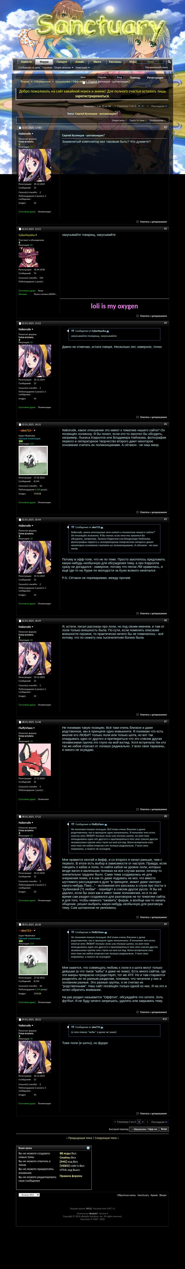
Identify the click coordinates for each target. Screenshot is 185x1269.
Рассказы (115, 61)
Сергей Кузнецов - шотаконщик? (96, 114)
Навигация (81, 67)
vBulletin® (94, 1213)
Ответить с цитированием (152, 221)
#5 (165, 519)
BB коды (65, 1153)
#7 (165, 721)
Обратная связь (126, 1195)
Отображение (157, 120)
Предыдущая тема (80, 1138)
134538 (37, 493)
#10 (165, 1019)
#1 (165, 127)
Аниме (80, 61)
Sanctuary (143, 1195)
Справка (47, 67)
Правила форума (71, 1176)
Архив (154, 1195)
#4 (165, 424)
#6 (165, 620)
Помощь (135, 77)
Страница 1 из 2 (126, 105)
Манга (97, 61)
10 (35, 203)
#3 (165, 322)
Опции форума (62, 67)
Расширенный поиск (156, 67)
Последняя (159, 106)
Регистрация (155, 77)
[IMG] (63, 1161)
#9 (165, 924)
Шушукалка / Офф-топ (69, 81)
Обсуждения (42, 81)
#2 (165, 228)
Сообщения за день (29, 67)
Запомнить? (90, 82)
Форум (44, 61)
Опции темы (118, 120)
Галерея (62, 61)
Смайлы (65, 1157)
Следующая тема (106, 1138)
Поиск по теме (137, 120)
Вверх (164, 1129)
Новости (26, 61)
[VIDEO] (65, 1166)
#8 (165, 816)
